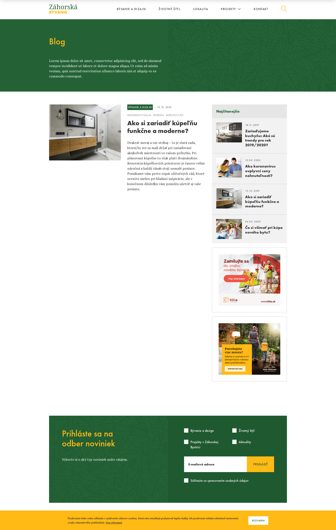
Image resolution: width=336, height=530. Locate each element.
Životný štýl (169, 9)
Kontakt (261, 9)
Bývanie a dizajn (131, 9)
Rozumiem (258, 520)
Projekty (231, 9)
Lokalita (200, 9)
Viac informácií (114, 522)
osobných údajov (237, 480)
